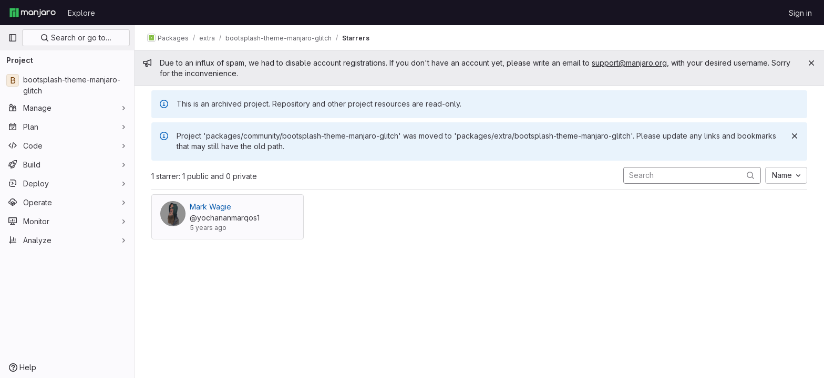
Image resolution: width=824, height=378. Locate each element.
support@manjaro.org (629, 62)
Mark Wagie (210, 206)
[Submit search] (750, 175)
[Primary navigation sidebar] (12, 37)
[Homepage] (32, 12)
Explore (81, 12)
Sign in (800, 12)
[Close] (811, 63)
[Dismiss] (794, 136)
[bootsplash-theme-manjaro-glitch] (67, 85)
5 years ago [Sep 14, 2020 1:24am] (208, 228)
